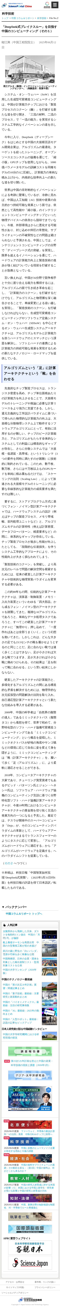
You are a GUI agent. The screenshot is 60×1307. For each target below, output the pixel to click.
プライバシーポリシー (45, 1287)
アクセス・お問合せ (15, 1282)
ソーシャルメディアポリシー (14, 1293)
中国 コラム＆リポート (22, 18)
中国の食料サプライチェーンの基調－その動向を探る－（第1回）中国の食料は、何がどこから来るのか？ (29, 1168)
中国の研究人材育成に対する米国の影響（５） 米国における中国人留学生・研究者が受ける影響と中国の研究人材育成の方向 (29, 1187)
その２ (8, 863)
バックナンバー (16, 907)
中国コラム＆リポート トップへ (24, 913)
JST (30, 1300)
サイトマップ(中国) (15, 1287)
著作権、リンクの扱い (45, 1282)
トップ (5, 18)
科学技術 (42, 18)
